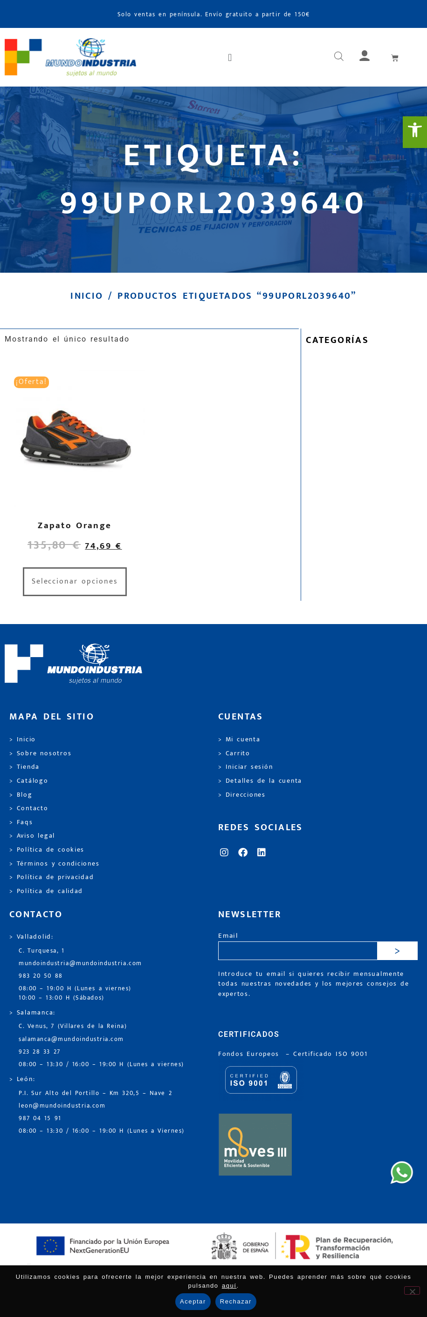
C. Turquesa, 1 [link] (42, 951)
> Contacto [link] (28, 808)
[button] (231, 57)
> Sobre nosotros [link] (40, 753)
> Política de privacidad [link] (51, 877)
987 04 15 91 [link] (40, 1118)
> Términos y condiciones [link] (54, 863)
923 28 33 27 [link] (40, 1052)
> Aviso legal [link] (32, 835)
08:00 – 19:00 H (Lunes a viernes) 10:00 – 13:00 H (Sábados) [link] (75, 993)
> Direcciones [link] (242, 794)
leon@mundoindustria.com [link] (62, 1106)
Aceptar (193, 1301)
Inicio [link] (86, 296)
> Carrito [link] (234, 753)
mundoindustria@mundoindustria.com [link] (80, 963)
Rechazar (236, 1301)
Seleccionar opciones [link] (75, 581)
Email (228, 936)
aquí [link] (229, 1285)
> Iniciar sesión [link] (245, 767)
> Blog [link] (21, 794)
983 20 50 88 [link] (41, 976)
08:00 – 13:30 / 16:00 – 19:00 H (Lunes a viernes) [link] (101, 1064)
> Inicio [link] (22, 739)
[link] (415, 132)
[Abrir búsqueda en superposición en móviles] (339, 57)
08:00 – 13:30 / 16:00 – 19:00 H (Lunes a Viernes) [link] (102, 1131)
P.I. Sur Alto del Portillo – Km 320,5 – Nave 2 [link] (95, 1093)
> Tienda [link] (24, 767)
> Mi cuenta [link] (239, 739)
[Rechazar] (412, 1290)
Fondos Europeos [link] (250, 1054)
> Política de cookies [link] (46, 849)
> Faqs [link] (21, 822)
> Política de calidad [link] (46, 891)
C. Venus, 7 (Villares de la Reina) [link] (73, 1026)
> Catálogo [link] (28, 780)
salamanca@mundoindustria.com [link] (71, 1039)
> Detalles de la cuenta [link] (260, 780)
